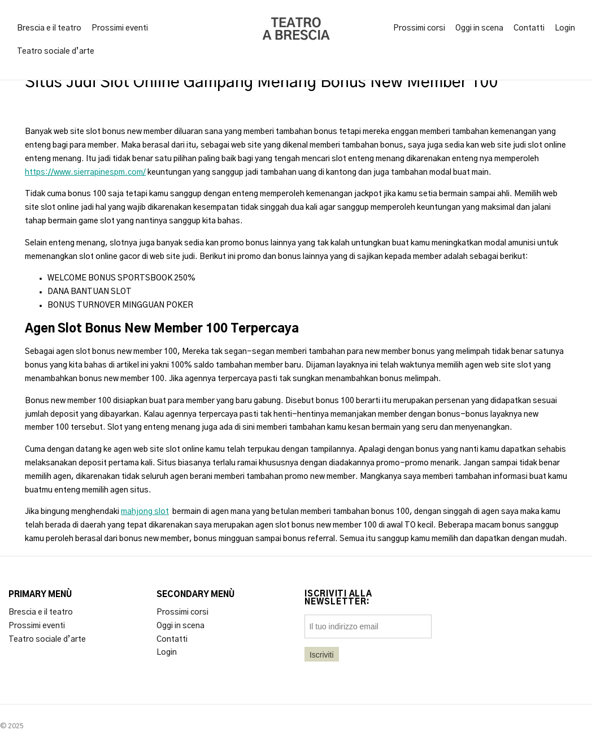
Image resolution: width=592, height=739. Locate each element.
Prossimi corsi (419, 28)
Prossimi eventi (120, 28)
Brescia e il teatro (49, 28)
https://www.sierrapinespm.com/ (85, 172)
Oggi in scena (479, 28)
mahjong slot (145, 512)
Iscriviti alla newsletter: (338, 598)
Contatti (529, 28)
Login (565, 28)
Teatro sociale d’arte (55, 51)
